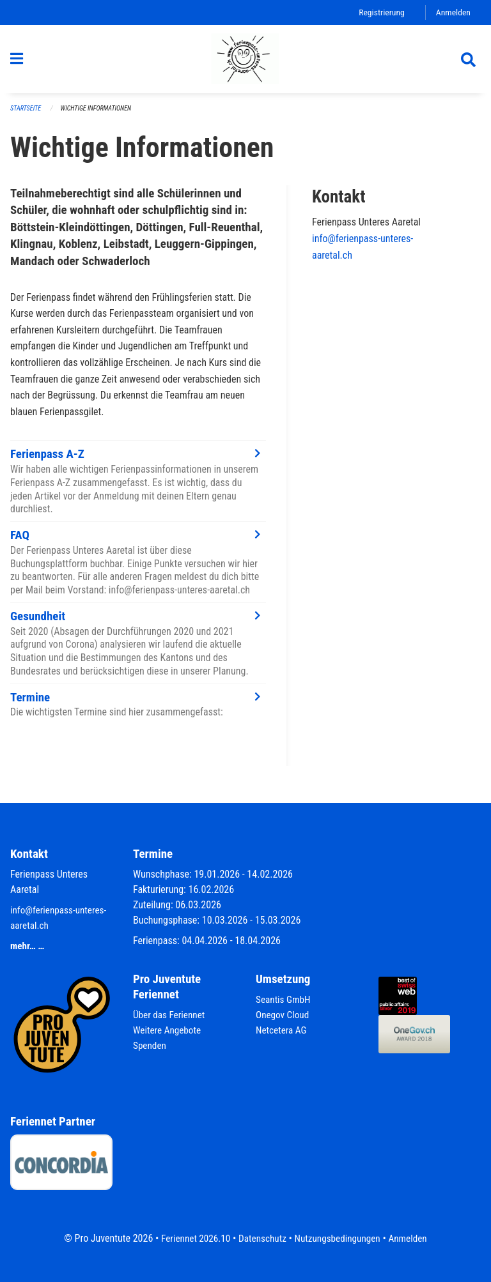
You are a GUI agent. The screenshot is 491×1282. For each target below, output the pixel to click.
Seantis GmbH (284, 999)
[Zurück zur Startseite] (245, 62)
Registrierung (379, 12)
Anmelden (452, 12)
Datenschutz (261, 1238)
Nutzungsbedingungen (339, 1238)
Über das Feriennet (170, 1015)
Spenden (150, 1045)
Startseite (26, 115)
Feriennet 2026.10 (191, 1238)
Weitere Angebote (169, 1030)
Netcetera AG (282, 1030)
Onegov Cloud (284, 1015)
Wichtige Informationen (101, 115)
